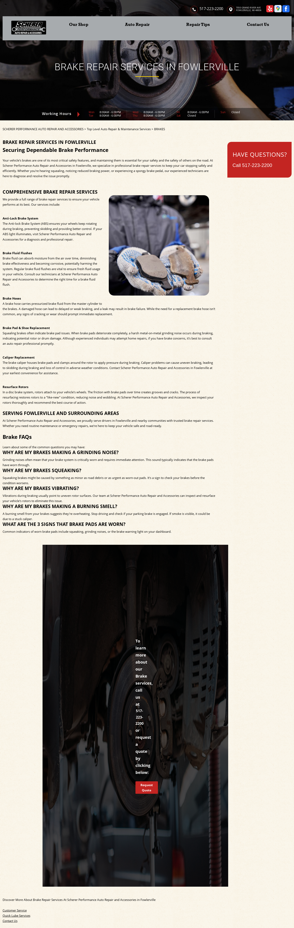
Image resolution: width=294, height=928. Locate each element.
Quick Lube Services (16, 916)
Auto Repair (137, 24)
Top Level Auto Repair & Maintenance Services (119, 129)
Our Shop (78, 24)
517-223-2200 (211, 8)
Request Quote (146, 787)
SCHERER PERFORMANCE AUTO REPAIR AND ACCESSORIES (43, 129)
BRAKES (159, 129)
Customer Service (15, 910)
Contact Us (258, 24)
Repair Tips (198, 24)
